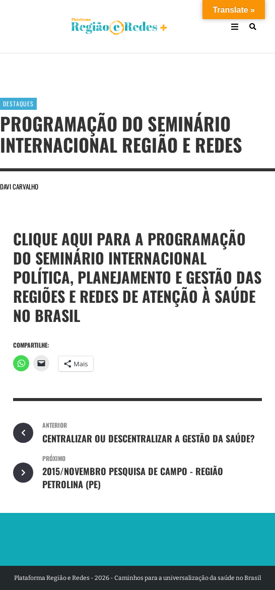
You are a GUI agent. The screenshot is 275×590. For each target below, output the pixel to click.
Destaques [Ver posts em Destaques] (18, 103)
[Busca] (253, 27)
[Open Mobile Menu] (235, 27)
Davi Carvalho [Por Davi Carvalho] (19, 186)
